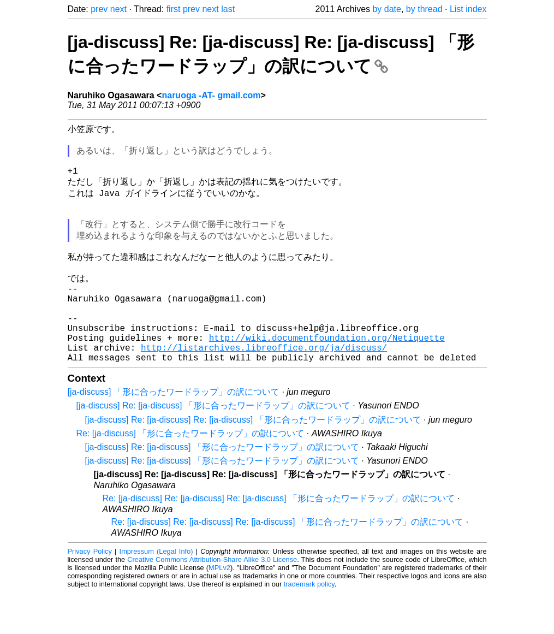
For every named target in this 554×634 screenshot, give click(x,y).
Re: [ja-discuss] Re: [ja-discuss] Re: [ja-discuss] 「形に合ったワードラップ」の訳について (279, 539)
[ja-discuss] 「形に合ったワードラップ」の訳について (173, 433)
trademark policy (309, 625)
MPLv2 (219, 609)
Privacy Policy (90, 593)
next (118, 9)
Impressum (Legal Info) (156, 593)
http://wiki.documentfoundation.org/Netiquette (327, 375)
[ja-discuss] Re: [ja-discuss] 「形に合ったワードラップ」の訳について (213, 447)
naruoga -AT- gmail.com (211, 95)
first (173, 9)
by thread (424, 9)
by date (386, 9)
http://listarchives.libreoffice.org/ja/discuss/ (264, 387)
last (228, 9)
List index (468, 9)
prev (99, 9)
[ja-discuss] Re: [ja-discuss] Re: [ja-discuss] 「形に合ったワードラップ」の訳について (253, 461)
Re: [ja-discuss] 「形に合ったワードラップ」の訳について (190, 474)
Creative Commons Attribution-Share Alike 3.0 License (212, 601)
